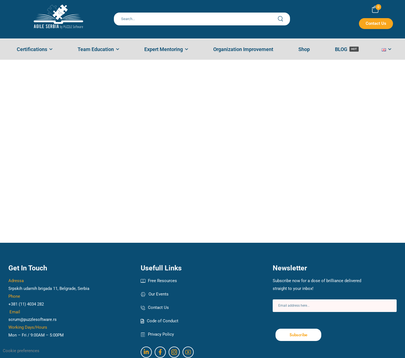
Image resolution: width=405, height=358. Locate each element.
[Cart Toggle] (375, 9)
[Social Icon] (146, 352)
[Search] (196, 19)
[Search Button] (283, 19)
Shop (304, 49)
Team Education (96, 49)
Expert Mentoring (163, 49)
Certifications (32, 49)
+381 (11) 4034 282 (26, 304)
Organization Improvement (243, 49)
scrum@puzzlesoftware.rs (32, 319)
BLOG (347, 49)
